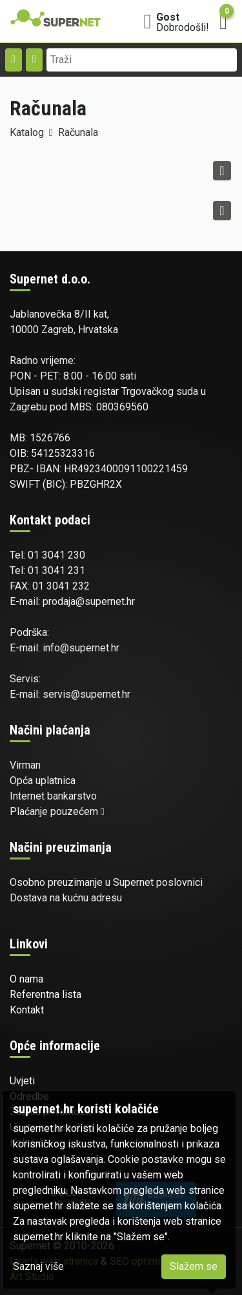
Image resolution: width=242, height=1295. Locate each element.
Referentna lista (45, 994)
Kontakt (27, 1010)
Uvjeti (22, 1081)
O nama (26, 979)
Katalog (27, 132)
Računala (78, 132)
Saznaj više (38, 1266)
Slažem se (193, 1266)
